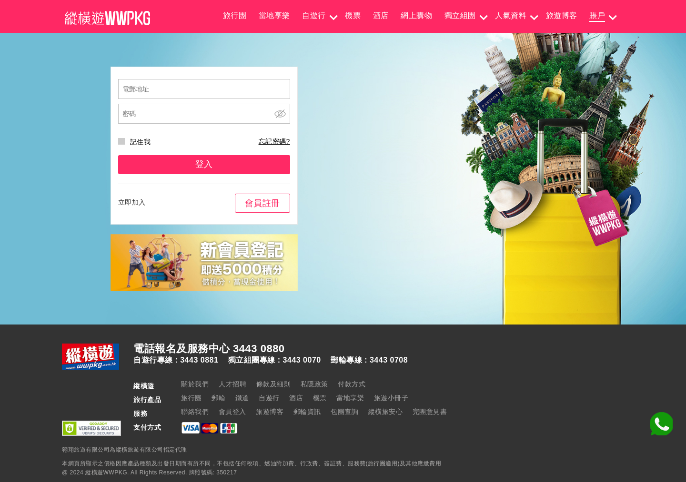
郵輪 (218, 397)
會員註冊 (262, 203)
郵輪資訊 (307, 411)
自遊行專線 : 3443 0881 (175, 360)
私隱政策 (314, 384)
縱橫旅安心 (385, 411)
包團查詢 (344, 411)
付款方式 (351, 384)
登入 (204, 164)
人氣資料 (510, 15)
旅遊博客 (561, 15)
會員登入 (232, 411)
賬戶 (597, 15)
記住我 (134, 142)
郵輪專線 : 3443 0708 (369, 360)
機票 (353, 15)
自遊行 (314, 15)
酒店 (381, 15)
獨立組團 (460, 15)
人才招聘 (232, 384)
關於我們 (195, 384)
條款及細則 (273, 384)
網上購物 (416, 15)
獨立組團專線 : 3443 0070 (274, 360)
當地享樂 (274, 15)
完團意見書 (430, 411)
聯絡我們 (195, 411)
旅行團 (235, 15)
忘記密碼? (274, 141)
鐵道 (242, 397)
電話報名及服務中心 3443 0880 (209, 349)
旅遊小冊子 (391, 397)
